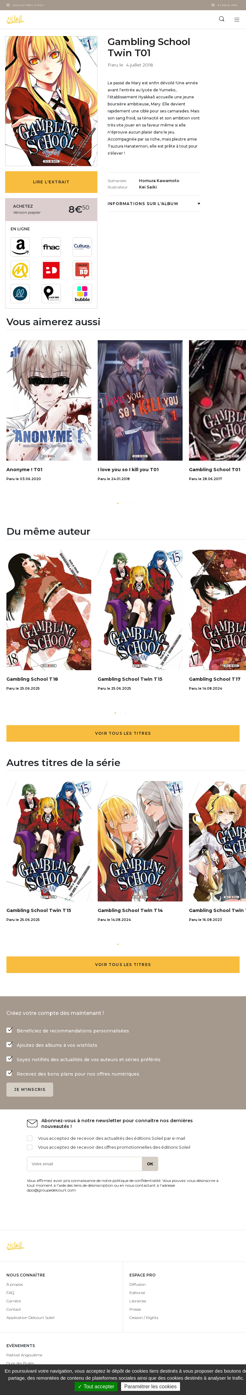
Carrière (13, 1301)
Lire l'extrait (51, 182)
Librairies (137, 1301)
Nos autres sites (28, 5)
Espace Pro (227, 5)
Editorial (137, 1292)
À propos (14, 1284)
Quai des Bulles (20, 1363)
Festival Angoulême (24, 1355)
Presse (135, 1309)
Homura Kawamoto (159, 180)
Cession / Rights (143, 1317)
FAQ (10, 1292)
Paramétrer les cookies (150, 1386)
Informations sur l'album (154, 203)
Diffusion (137, 1284)
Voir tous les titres (123, 733)
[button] (118, 503)
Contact (13, 1309)
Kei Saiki (148, 187)
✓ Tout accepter (96, 1386)
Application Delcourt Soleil (30, 1317)
